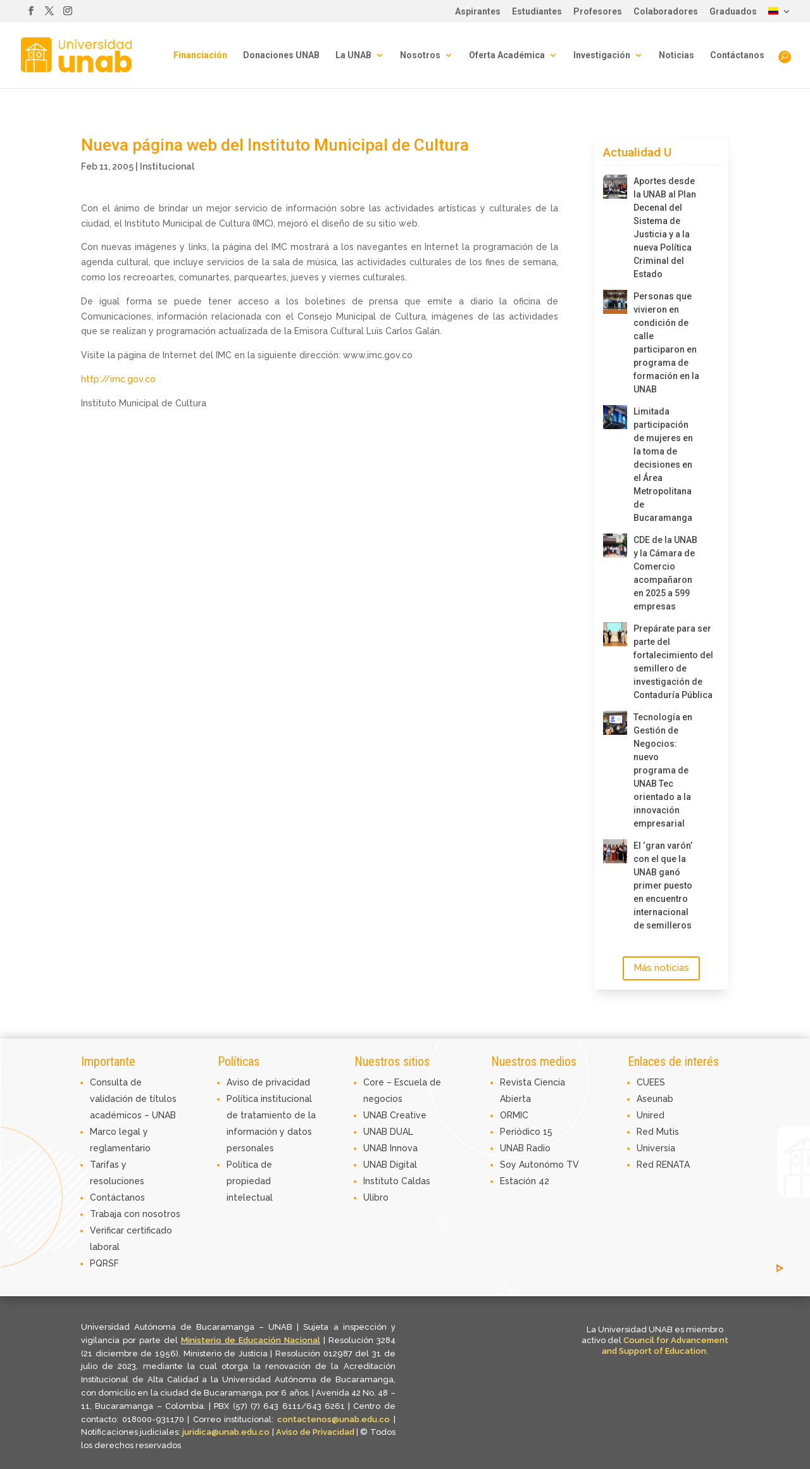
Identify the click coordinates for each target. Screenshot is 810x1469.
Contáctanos (737, 55)
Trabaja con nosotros (135, 1214)
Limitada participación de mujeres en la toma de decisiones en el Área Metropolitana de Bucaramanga (663, 464)
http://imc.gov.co (118, 379)
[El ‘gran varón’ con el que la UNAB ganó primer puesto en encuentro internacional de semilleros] (615, 851)
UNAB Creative (395, 1115)
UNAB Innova (390, 1148)
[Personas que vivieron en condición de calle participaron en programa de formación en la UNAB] (615, 302)
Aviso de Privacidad (316, 1432)
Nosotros (420, 55)
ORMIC (514, 1115)
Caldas (415, 1181)
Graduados (733, 11)
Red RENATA (663, 1165)
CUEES (651, 1082)
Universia (656, 1148)
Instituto (382, 1181)
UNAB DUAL (388, 1132)
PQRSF (104, 1263)
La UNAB (353, 55)
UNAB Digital (390, 1165)
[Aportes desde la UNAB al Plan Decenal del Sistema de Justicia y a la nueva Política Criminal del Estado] (615, 187)
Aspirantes (478, 11)
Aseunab (655, 1099)
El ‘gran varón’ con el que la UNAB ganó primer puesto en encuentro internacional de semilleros (662, 885)
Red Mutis (658, 1132)
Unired (650, 1115)
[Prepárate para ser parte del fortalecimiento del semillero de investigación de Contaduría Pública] (615, 634)
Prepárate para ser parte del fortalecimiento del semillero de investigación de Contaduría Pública (666, 661)
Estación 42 (524, 1181)
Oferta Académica (507, 55)
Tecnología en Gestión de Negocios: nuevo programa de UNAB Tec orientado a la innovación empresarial (662, 770)
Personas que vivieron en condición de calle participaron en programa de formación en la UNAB (666, 342)
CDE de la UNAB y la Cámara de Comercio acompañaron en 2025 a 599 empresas (665, 573)
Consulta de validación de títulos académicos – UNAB (133, 1098)
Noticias (676, 55)
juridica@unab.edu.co (226, 1432)
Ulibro (376, 1197)
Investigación (601, 55)
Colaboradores (665, 11)
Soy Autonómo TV (539, 1165)
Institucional (167, 166)
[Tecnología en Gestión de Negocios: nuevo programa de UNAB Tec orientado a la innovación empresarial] (615, 723)
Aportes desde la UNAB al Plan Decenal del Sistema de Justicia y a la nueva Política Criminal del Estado (664, 227)
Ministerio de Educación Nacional (250, 1340)
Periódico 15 (526, 1132)
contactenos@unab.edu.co (333, 1419)
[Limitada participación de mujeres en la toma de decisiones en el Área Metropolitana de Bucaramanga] (615, 417)
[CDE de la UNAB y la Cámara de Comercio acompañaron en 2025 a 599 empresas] (615, 546)
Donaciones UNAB (281, 55)
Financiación (200, 55)
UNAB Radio (525, 1148)
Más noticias (661, 967)
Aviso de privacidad (268, 1082)
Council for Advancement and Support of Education (665, 1345)
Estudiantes (537, 11)
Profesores (597, 11)
